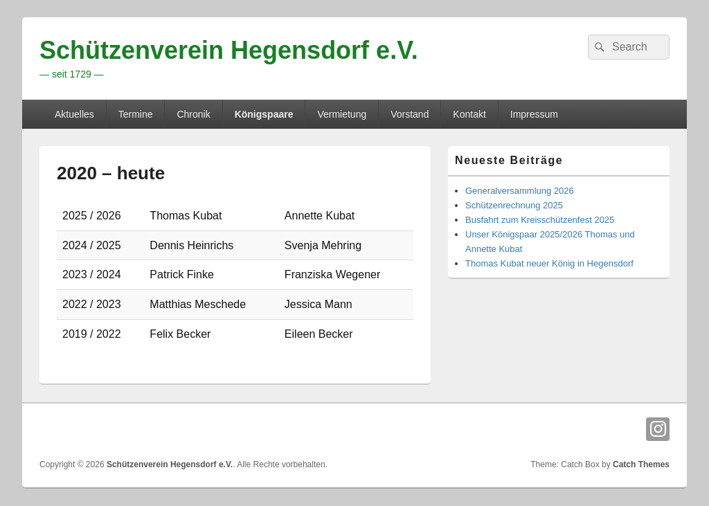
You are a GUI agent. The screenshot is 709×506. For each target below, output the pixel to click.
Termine (135, 114)
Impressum (534, 114)
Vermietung (341, 114)
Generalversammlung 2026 (519, 191)
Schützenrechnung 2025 (514, 205)
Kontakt (469, 114)
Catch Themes (641, 464)
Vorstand (410, 114)
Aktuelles (74, 114)
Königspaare (264, 114)
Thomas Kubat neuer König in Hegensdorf (549, 263)
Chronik (193, 114)
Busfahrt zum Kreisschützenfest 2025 (539, 220)
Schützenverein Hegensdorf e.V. (228, 50)
